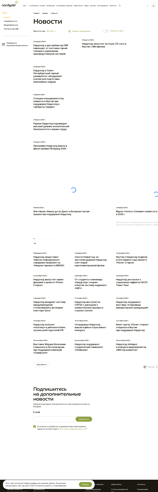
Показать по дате (117, 31)
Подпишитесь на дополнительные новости (15, 44)
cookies (33, 483)
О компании (33, 5)
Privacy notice (150, 367)
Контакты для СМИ (11, 29)
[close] (156, 367)
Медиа (86, 5)
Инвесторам (78, 5)
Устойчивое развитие (64, 5)
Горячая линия (142, 489)
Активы (42, 5)
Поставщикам (102, 5)
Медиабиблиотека (11, 25)
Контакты (113, 5)
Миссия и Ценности (14, 489)
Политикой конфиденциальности (72, 429)
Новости (7, 17)
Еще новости (41, 364)
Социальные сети (10, 21)
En (147, 6)
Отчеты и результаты (119, 489)
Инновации (50, 5)
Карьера (93, 5)
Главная (36, 13)
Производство (39, 489)
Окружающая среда (93, 489)
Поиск (119, 5)
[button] (34, 239)
